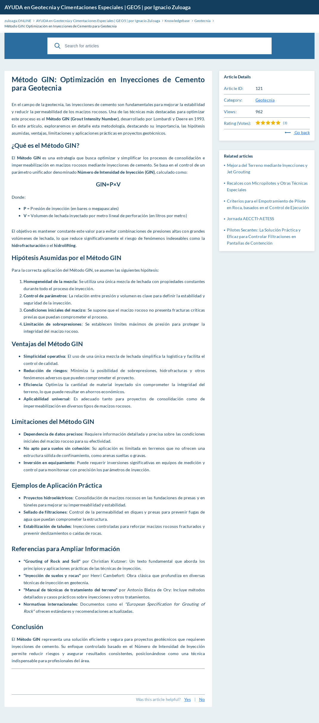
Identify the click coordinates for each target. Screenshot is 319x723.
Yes (187, 699)
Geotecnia (265, 99)
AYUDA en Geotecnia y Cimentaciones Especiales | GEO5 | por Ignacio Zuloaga (97, 7)
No (202, 699)
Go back (297, 132)
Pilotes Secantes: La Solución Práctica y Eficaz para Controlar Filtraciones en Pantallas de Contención (264, 236)
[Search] (58, 46)
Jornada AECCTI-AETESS (250, 218)
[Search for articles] (159, 46)
